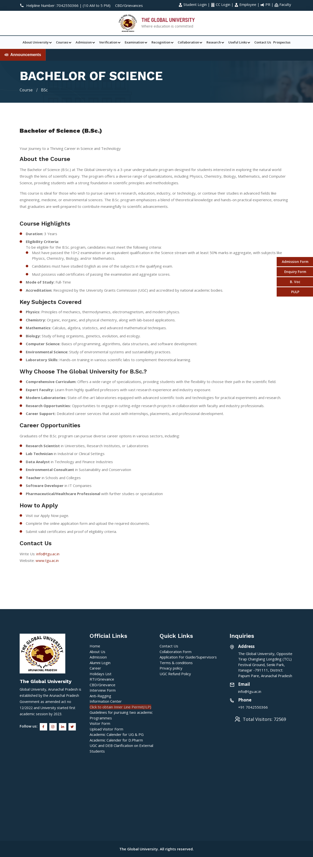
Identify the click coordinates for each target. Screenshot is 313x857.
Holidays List (100, 673)
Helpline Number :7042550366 (50, 5)
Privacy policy (171, 667)
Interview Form (103, 689)
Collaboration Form (175, 651)
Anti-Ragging (100, 695)
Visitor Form (100, 723)
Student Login (193, 4)
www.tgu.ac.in (47, 560)
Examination (136, 42)
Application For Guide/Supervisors (188, 656)
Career (95, 667)
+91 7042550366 (253, 706)
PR (265, 4)
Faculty (282, 4)
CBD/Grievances (129, 5)
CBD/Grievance (102, 684)
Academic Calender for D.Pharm (116, 739)
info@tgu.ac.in (47, 553)
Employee (245, 4)
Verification (110, 42)
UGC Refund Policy (175, 673)
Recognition (162, 42)
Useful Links (239, 42)
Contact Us (262, 42)
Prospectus (281, 42)
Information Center (106, 701)
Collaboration (190, 42)
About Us (97, 651)
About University (38, 42)
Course (26, 90)
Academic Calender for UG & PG (117, 734)
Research (215, 42)
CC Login (221, 4)
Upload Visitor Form (106, 728)
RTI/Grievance (102, 678)
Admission (86, 42)
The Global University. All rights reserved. (156, 848)
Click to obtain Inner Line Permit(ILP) (120, 706)
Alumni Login (100, 662)
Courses (64, 42)
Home (95, 645)
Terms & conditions (176, 662)
